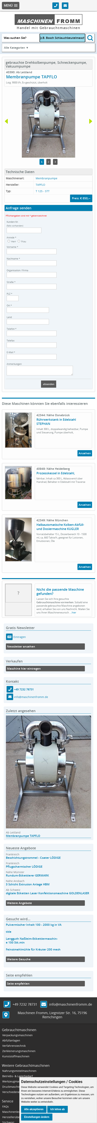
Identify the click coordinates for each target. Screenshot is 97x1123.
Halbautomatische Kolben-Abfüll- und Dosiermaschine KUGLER (60, 528)
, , (52, 1016)
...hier (73, 614)
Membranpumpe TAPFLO (23, 838)
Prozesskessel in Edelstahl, (55, 475)
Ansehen (85, 455)
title (8, 933)
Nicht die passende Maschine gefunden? (60, 593)
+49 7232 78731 (24, 691)
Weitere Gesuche (19, 961)
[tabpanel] (48, 122)
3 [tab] (55, 161)
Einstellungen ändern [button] (36, 1116)
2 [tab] (48, 161)
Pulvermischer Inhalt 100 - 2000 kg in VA (34, 926)
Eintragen (19, 638)
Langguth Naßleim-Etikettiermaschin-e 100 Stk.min (32, 942)
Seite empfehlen (18, 985)
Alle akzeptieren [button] (33, 1109)
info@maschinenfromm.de (31, 698)
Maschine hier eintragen (24, 670)
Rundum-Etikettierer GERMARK (27, 877)
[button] (10, 5)
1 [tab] (41, 161)
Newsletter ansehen (21, 648)
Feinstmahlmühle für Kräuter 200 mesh (33, 951)
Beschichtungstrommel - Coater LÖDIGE (33, 859)
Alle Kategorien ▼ (16, 48)
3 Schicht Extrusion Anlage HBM (28, 886)
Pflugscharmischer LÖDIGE (24, 868)
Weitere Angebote (19, 905)
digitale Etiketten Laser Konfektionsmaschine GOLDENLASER (47, 895)
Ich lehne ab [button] (57, 1109)
